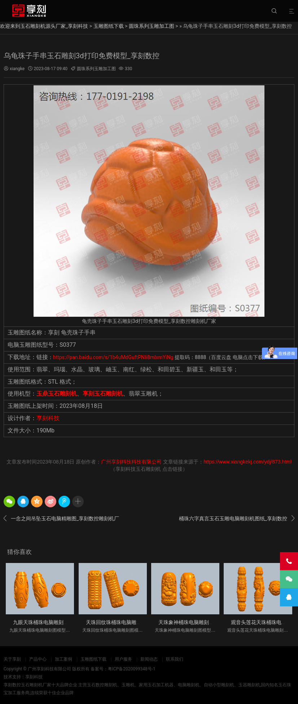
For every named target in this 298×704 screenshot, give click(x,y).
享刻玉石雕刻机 (103, 393)
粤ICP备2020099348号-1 (131, 668)
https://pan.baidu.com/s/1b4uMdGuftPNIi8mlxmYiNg (113, 357)
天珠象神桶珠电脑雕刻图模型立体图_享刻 (204, 622)
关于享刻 (12, 659)
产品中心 (38, 659)
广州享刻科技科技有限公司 (131, 462)
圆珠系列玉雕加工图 (151, 26)
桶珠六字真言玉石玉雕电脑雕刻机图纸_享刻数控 (236, 518)
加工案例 (63, 659)
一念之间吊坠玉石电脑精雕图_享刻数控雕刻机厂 (61, 518)
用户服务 (123, 659)
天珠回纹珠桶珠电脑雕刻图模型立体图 (129, 622)
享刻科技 (48, 418)
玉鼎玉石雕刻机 (56, 393)
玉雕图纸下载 (108, 26)
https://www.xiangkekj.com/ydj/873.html (247, 462)
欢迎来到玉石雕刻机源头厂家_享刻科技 (44, 26)
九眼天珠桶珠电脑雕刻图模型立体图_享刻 (59, 622)
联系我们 (174, 659)
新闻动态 (149, 659)
